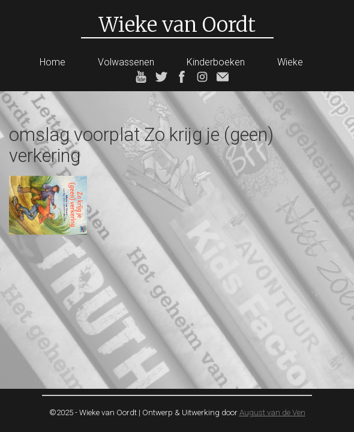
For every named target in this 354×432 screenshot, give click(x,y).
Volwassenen (126, 62)
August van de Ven (272, 412)
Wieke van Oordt (177, 24)
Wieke (290, 62)
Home (52, 62)
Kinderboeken (216, 62)
